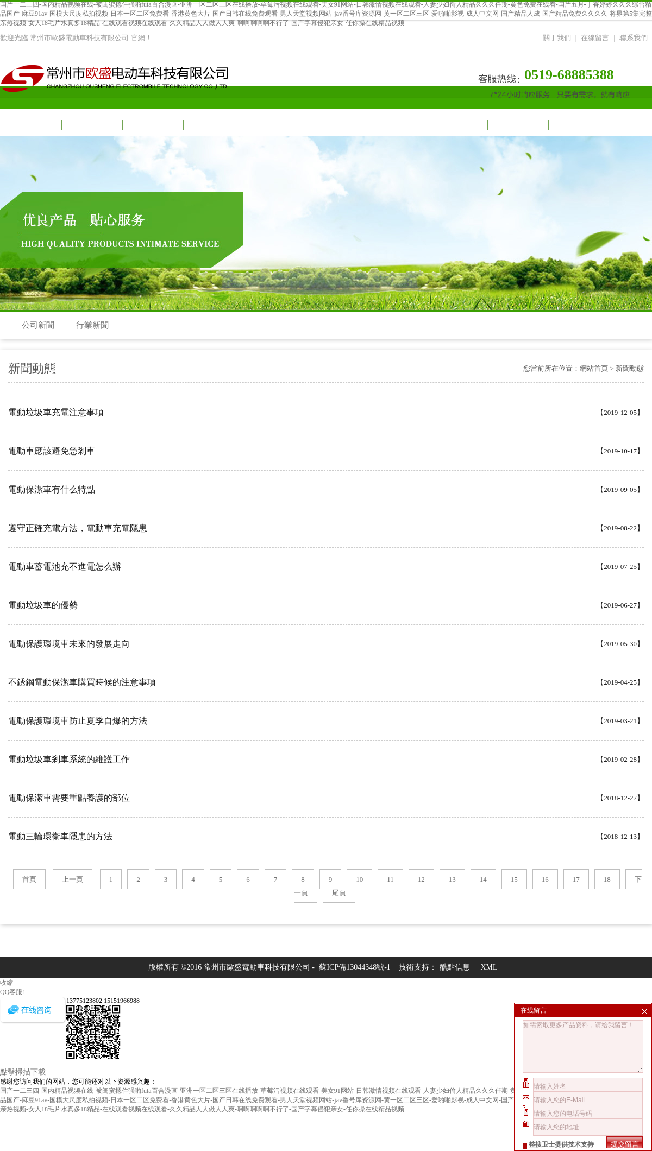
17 (576, 879)
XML (488, 967)
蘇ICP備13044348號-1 (354, 967)
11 (390, 879)
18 (607, 879)
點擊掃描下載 (23, 1072)
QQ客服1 (13, 992)
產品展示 (273, 124)
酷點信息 (455, 967)
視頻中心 (152, 124)
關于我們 (557, 38)
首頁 (29, 879)
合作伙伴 (395, 124)
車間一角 (334, 124)
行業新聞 (92, 325)
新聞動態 (213, 124)
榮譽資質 (517, 124)
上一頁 (72, 879)
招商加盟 (456, 124)
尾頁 (339, 893)
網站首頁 (30, 124)
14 (483, 879)
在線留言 (595, 38)
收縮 (6, 982)
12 (421, 879)
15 (514, 879)
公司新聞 (38, 325)
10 (359, 879)
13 (452, 879)
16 (545, 879)
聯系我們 (633, 38)
